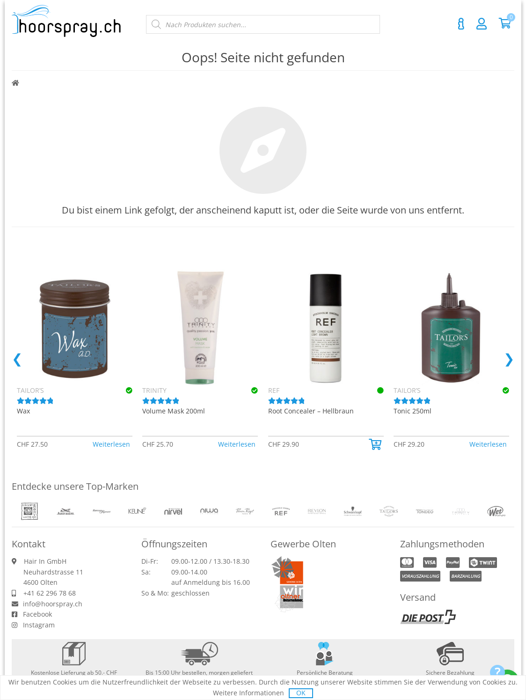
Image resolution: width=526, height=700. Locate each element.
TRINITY (280, 390)
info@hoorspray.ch (52, 603)
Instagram (39, 624)
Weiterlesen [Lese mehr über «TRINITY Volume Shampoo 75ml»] (362, 444)
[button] (250, 444)
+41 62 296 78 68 (49, 593)
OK (301, 692)
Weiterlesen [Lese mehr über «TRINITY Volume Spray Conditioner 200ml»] (488, 444)
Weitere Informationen (248, 692)
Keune (152, 390)
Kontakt (461, 24)
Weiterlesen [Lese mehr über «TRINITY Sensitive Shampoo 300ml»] (111, 444)
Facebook (37, 614)
